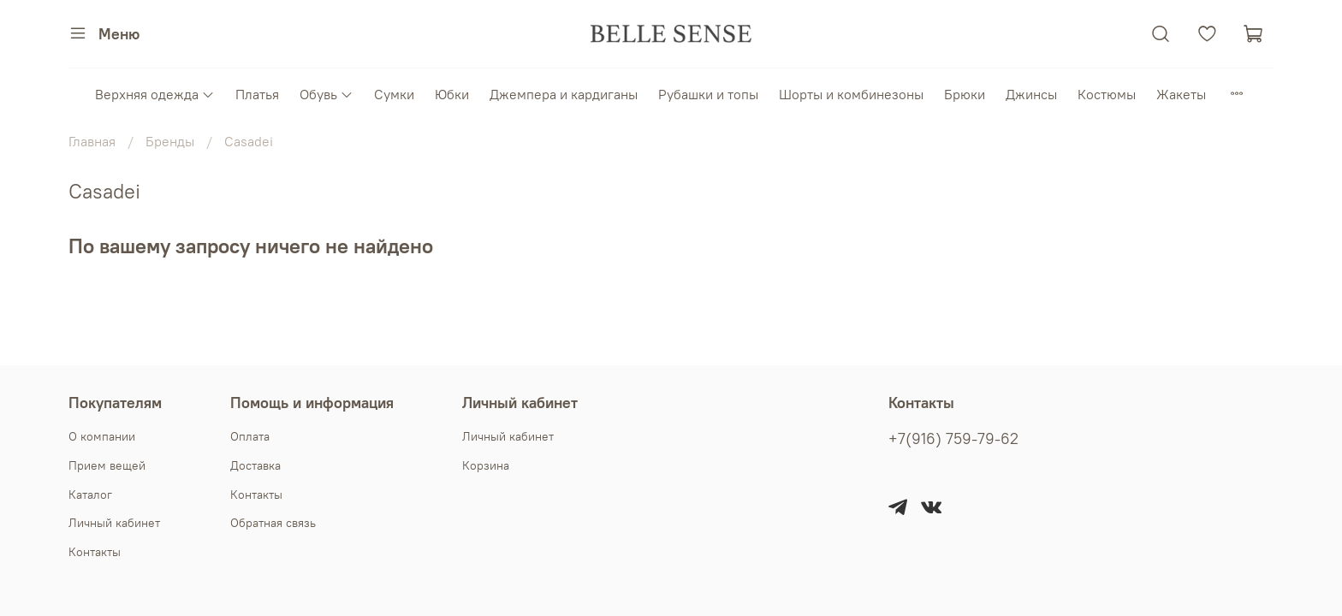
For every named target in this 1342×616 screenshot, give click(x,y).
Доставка (255, 465)
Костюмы (1107, 94)
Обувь (326, 94)
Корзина (485, 465)
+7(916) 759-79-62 (953, 438)
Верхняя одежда (155, 94)
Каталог (90, 494)
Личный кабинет (114, 522)
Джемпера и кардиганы (564, 94)
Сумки (394, 94)
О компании (101, 436)
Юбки (452, 94)
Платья (257, 94)
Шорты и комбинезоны (851, 94)
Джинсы (1031, 94)
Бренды (169, 141)
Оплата (250, 436)
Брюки (964, 94)
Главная (92, 141)
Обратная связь (273, 522)
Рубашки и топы (708, 94)
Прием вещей (106, 465)
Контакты (94, 552)
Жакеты (1181, 94)
